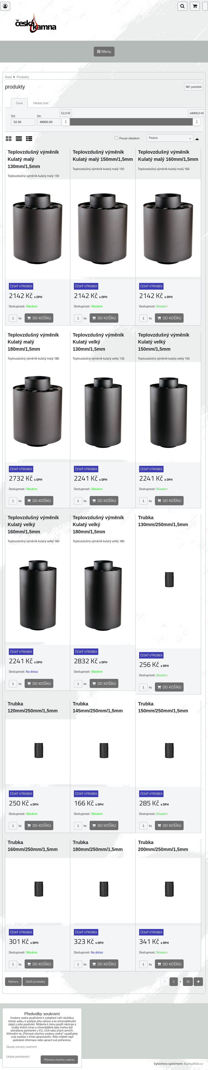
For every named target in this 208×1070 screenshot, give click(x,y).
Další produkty (35, 981)
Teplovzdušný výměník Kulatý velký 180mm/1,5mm (98, 524)
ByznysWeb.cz (193, 1063)
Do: (49, 120)
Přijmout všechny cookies (59, 1059)
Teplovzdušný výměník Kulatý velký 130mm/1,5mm (98, 342)
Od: (23, 120)
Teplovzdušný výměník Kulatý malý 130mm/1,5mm (33, 159)
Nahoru (13, 981)
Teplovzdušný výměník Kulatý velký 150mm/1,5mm (163, 342)
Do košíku (39, 318)
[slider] (66, 122)
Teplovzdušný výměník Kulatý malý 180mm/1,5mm (33, 342)
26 (188, 981)
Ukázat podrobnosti (17, 1056)
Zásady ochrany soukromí (21, 1046)
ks (15, 318)
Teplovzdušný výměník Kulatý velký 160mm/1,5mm (33, 524)
